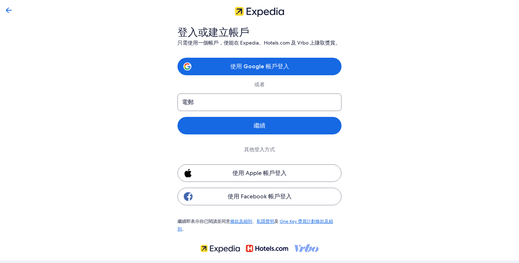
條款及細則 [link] (241, 221)
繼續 (259, 125)
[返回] (9, 10)
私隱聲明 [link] (265, 221)
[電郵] (259, 102)
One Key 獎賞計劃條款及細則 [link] (308, 221)
